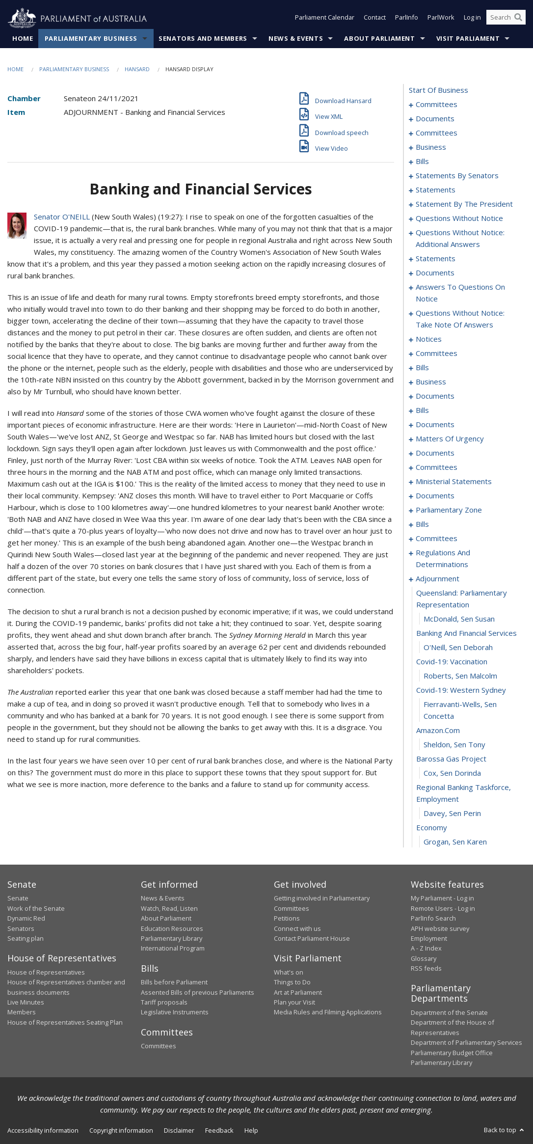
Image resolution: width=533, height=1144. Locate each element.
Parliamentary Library (171, 938)
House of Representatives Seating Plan (65, 1022)
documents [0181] (435, 425)
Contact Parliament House (312, 938)
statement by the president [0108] (464, 204)
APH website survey (440, 928)
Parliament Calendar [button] (324, 18)
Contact (375, 18)
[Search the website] (506, 18)
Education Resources (172, 928)
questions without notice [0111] (459, 218)
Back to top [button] (505, 1130)
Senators (20, 928)
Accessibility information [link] (43, 1130)
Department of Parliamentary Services (466, 1042)
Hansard (137, 69)
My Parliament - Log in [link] (442, 898)
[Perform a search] (518, 18)
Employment (429, 938)
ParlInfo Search (433, 918)
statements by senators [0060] (457, 176)
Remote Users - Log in (443, 908)
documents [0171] (435, 396)
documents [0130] (435, 273)
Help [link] (251, 1130)
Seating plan (25, 938)
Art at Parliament (298, 992)
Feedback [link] (219, 1130)
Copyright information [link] (121, 1130)
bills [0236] (422, 524)
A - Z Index (426, 948)
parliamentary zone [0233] (449, 510)
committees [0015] (436, 133)
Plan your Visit (294, 1002)
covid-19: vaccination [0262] (451, 662)
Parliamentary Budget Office (452, 1052)
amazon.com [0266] (438, 730)
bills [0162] (422, 368)
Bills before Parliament (174, 982)
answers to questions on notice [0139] (460, 293)
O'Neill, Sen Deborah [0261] (458, 648)
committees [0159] (436, 353)
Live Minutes (25, 1002)
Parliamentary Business (91, 38)
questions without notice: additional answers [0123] (460, 238)
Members (21, 1012)
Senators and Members (203, 38)
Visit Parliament (468, 38)
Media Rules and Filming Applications (328, 1012)
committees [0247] (436, 539)
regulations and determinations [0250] (443, 559)
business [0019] (431, 147)
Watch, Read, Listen (169, 908)
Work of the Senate (36, 908)
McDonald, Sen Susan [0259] (459, 619)
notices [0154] (429, 339)
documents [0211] (435, 453)
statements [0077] (435, 190)
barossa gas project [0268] (451, 759)
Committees (158, 1046)
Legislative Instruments (175, 1012)
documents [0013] (435, 119)
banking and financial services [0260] (466, 633)
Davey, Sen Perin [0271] (452, 813)
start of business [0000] (438, 90)
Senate (17, 898)
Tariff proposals (164, 1002)
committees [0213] (436, 467)
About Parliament (379, 38)
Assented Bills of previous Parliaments (197, 992)
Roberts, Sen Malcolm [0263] (460, 676)
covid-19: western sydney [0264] (461, 690)
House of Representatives (46, 972)
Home (22, 38)
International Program (173, 948)
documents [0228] (435, 496)
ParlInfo (406, 18)
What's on (288, 972)
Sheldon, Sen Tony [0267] (454, 745)
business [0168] (431, 382)
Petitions (287, 918)
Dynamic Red (26, 918)
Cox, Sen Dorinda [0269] (452, 773)
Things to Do (292, 982)
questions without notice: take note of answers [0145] (460, 319)
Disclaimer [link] (179, 1130)
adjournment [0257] (437, 579)
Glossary (423, 958)
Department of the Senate (449, 1012)
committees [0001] (436, 104)
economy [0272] (431, 828)
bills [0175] (422, 410)
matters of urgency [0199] (450, 439)
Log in (472, 18)
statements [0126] (435, 259)
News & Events (295, 38)
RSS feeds (426, 968)
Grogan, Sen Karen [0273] (455, 842)
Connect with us (297, 928)
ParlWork (440, 18)
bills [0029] (422, 161)
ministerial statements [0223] (454, 482)
